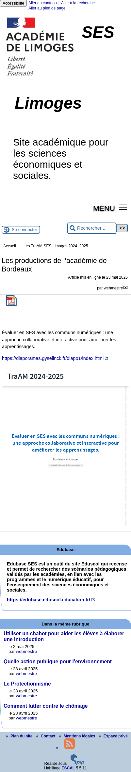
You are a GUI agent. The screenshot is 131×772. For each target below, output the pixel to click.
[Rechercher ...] (91, 228)
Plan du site (20, 736)
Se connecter (24, 229)
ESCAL (68, 768)
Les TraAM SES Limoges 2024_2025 (56, 246)
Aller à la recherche (78, 3)
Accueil (9, 246)
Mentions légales (77, 736)
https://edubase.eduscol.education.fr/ (48, 599)
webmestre (113, 288)
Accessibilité (13, 3)
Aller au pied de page (46, 8)
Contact (46, 736)
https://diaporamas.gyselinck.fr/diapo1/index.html (53, 358)
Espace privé (113, 736)
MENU (104, 208)
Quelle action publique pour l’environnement (58, 661)
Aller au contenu (42, 3)
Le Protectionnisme (27, 684)
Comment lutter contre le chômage (46, 706)
